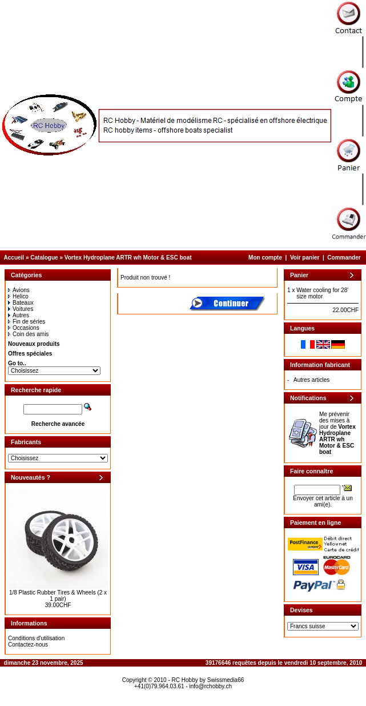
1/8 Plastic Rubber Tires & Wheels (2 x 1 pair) (58, 595)
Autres (18, 315)
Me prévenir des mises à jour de (337, 433)
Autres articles (311, 380)
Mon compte (265, 257)
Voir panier (305, 257)
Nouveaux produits (34, 344)
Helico (18, 296)
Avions (19, 290)
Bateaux (21, 303)
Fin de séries (26, 321)
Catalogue (44, 257)
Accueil (14, 257)
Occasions (23, 328)
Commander (343, 257)
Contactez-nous (28, 644)
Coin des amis (28, 334)
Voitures (20, 309)
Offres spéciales (30, 353)
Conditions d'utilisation (36, 638)
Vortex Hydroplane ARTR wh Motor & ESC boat (128, 257)
